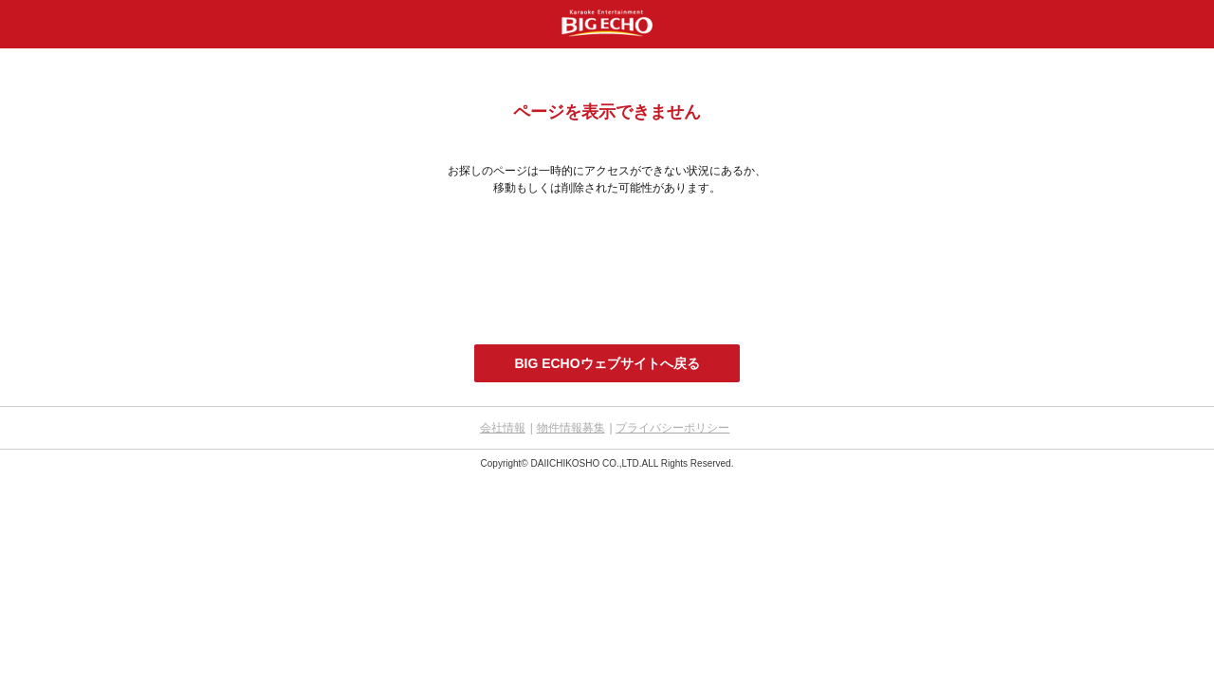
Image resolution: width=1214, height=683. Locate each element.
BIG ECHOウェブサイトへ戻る (606, 363)
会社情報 (502, 427)
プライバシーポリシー (672, 427)
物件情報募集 (571, 427)
